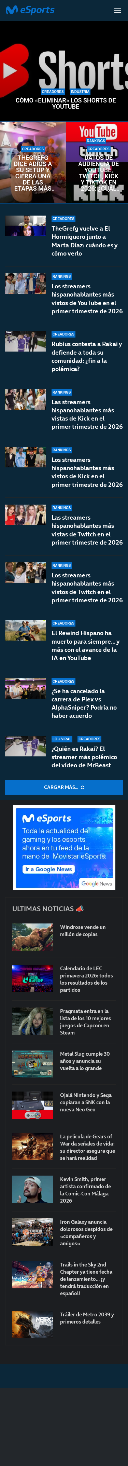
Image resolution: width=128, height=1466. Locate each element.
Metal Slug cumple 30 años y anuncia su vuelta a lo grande (85, 1061)
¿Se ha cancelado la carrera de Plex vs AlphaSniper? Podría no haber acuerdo (84, 703)
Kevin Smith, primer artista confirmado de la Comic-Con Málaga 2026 (85, 1190)
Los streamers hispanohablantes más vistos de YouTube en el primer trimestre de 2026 (87, 298)
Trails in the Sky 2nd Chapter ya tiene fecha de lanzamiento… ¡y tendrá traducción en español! (86, 1279)
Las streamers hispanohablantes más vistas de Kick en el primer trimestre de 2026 (87, 414)
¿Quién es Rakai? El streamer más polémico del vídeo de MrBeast (84, 757)
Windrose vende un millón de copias (83, 930)
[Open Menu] (117, 10)
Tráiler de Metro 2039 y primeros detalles (87, 1318)
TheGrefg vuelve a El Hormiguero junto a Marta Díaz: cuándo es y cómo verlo (84, 241)
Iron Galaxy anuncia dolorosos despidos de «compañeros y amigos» (86, 1232)
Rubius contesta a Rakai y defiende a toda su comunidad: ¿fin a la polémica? (87, 356)
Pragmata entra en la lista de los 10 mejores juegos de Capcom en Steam (85, 1022)
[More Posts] (64, 787)
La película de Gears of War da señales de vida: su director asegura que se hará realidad (87, 1147)
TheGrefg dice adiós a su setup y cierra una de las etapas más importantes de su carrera (33, 173)
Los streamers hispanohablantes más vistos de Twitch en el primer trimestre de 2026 (87, 587)
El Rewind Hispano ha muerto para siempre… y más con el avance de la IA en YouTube (85, 645)
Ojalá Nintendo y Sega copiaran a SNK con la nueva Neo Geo (86, 1102)
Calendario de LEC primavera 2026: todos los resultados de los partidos (86, 979)
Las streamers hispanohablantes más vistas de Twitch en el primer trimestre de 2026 (87, 530)
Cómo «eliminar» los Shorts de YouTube (66, 103)
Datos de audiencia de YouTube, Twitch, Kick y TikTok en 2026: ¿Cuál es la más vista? (98, 173)
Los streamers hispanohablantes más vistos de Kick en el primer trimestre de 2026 (87, 472)
